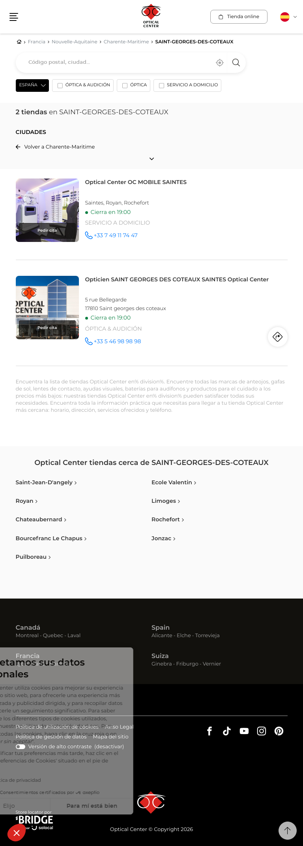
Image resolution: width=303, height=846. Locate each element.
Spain (161, 628)
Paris (38, 664)
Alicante (162, 636)
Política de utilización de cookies (57, 727)
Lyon (22, 664)
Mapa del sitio (110, 737)
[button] (16, 832)
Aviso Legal (119, 727)
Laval (73, 636)
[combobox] (131, 62)
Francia (28, 656)
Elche (184, 636)
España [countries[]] (28, 85)
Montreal (27, 636)
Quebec (53, 636)
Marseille (60, 664)
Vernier (212, 664)
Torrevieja (207, 636)
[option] (83, 87)
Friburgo (187, 664)
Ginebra (162, 664)
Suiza (160, 656)
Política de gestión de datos (51, 737)
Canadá (28, 628)
